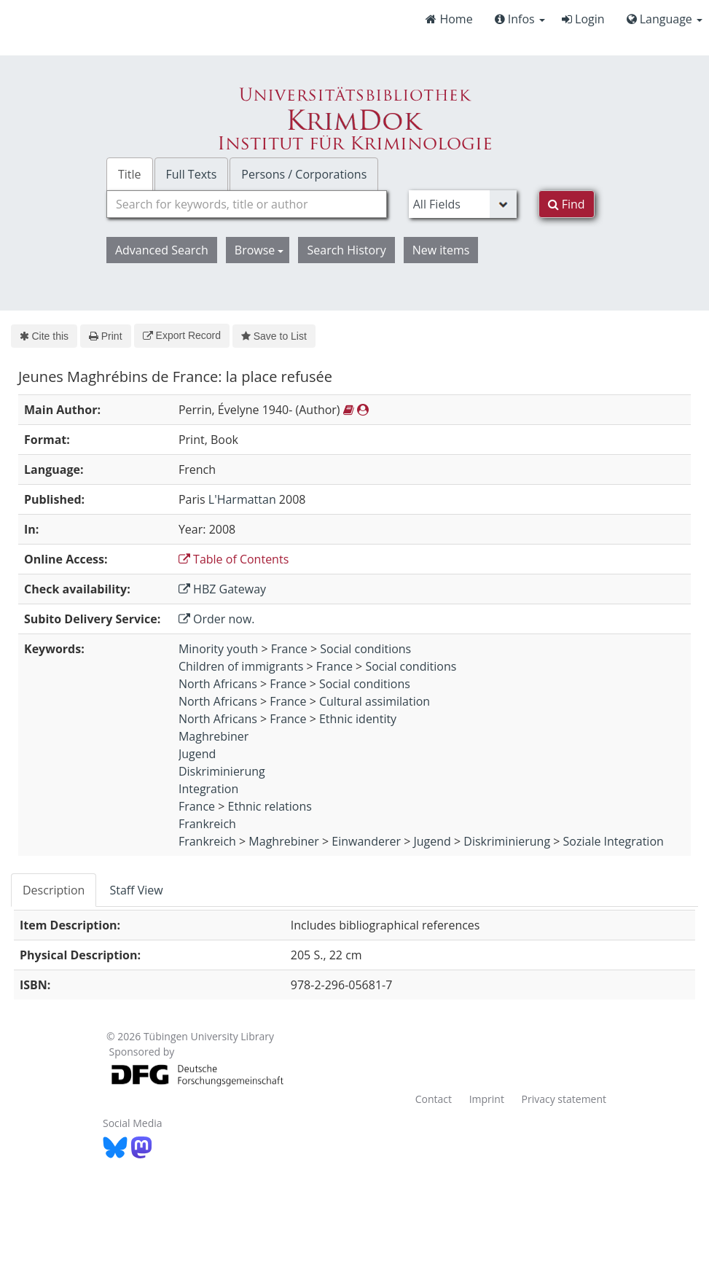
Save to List (274, 336)
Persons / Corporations (304, 174)
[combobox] (246, 204)
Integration (208, 789)
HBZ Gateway (222, 589)
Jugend (197, 754)
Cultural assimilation (374, 701)
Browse (259, 250)
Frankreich (207, 824)
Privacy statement (564, 1099)
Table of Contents (234, 559)
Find (566, 204)
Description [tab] (54, 890)
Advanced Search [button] (161, 250)
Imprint (486, 1099)
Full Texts (191, 174)
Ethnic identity (357, 719)
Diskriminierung (222, 771)
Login (583, 19)
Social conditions (365, 649)
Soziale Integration (613, 841)
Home (449, 19)
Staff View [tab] (135, 890)
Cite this (44, 336)
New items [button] (441, 250)
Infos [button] (520, 19)
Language (664, 19)
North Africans (218, 684)
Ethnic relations (270, 806)
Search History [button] (346, 250)
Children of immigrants (241, 666)
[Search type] (463, 204)
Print (105, 336)
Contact (433, 1099)
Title (129, 174)
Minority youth (218, 649)
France (289, 649)
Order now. (217, 619)
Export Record (182, 335)
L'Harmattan (242, 499)
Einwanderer (366, 841)
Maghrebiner (213, 736)
